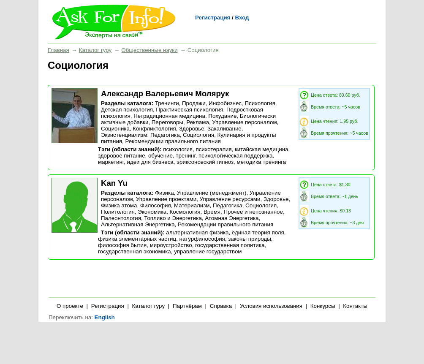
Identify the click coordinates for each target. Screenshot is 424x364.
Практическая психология (189, 109)
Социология (198, 135)
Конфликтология (154, 128)
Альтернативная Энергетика (138, 224)
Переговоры (167, 122)
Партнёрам (187, 306)
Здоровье (191, 128)
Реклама (197, 122)
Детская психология (127, 109)
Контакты (355, 306)
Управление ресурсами (230, 199)
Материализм (192, 205)
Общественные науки (149, 50)
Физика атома (119, 205)
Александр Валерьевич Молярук (165, 93)
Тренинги (167, 103)
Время (212, 212)
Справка (221, 306)
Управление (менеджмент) (211, 193)
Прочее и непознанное (253, 212)
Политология (118, 212)
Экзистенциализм (124, 135)
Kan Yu (114, 183)
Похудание (222, 116)
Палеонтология (121, 218)
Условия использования (271, 306)
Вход (242, 17)
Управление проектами (166, 199)
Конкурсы (322, 306)
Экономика (152, 212)
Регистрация (212, 17)
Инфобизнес (225, 103)
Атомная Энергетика (231, 218)
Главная (58, 50)
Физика (164, 193)
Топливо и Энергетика (173, 218)
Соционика (115, 128)
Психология (260, 103)
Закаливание (224, 128)
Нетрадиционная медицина (169, 116)
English (105, 317)
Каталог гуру (95, 50)
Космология (185, 212)
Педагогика (165, 135)
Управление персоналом (244, 122)
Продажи (194, 103)
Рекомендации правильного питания (172, 141)
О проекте (70, 306)
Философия (155, 205)
